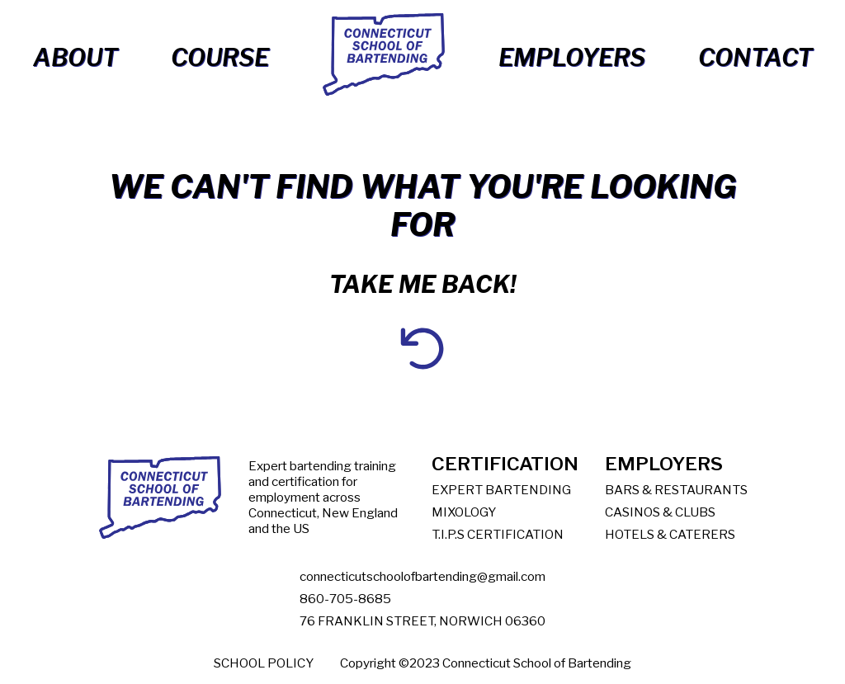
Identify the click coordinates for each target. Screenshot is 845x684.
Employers (571, 57)
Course (220, 57)
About (75, 57)
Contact (755, 57)
